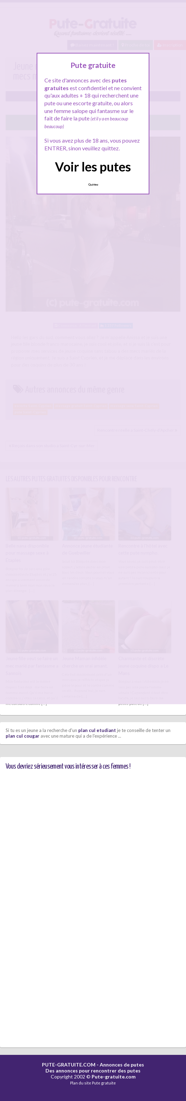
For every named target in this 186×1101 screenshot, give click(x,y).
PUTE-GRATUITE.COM (68, 1065)
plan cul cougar (22, 736)
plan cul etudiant (97, 730)
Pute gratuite (104, 1083)
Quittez (93, 184)
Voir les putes (93, 166)
